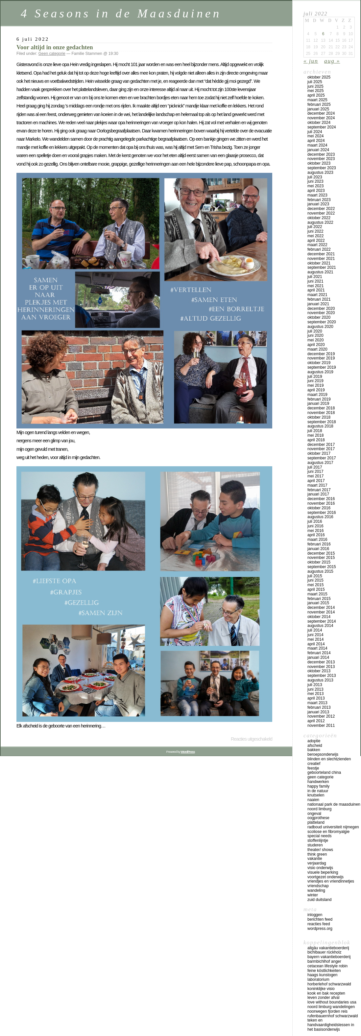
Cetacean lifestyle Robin (327, 966)
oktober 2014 (318, 616)
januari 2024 (318, 150)
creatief (313, 763)
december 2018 (321, 408)
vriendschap (318, 886)
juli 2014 (314, 630)
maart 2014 (317, 648)
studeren (315, 845)
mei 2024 (315, 136)
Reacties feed (318, 924)
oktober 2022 (318, 218)
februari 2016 (319, 544)
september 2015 (321, 566)
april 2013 (316, 698)
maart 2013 (317, 703)
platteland (316, 822)
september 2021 (321, 267)
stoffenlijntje (317, 840)
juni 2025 (315, 86)
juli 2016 (314, 521)
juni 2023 (315, 181)
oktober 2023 (318, 163)
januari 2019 (318, 403)
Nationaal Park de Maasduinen (333, 804)
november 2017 (321, 449)
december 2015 (321, 553)
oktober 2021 (318, 263)
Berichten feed (319, 919)
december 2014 (321, 607)
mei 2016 (315, 530)
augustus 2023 (320, 172)
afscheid (314, 745)
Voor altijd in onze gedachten (54, 47)
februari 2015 (319, 598)
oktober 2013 (318, 671)
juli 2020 (314, 331)
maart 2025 (317, 100)
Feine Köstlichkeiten (324, 970)
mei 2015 (315, 585)
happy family (318, 786)
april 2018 (316, 440)
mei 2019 (315, 385)
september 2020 (321, 322)
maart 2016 (317, 539)
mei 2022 (315, 236)
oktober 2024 (318, 122)
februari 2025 (319, 104)
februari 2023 (319, 199)
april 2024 (316, 140)
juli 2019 (314, 376)
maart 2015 (317, 594)
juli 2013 (314, 684)
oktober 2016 (318, 508)
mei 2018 (315, 435)
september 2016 (321, 512)
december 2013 (321, 662)
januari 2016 (318, 548)
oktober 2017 (318, 453)
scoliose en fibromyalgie (328, 831)
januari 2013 (318, 712)
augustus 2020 (320, 326)
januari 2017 (318, 494)
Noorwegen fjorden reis (327, 1011)
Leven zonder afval (323, 997)
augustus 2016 (320, 517)
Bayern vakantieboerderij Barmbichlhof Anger (328, 959)
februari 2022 (319, 249)
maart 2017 (317, 485)
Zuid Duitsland (319, 899)
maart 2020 (317, 349)
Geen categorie (51, 53)
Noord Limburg (319, 809)
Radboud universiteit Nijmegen (333, 827)
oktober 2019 (318, 362)
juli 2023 (314, 177)
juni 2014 (315, 635)
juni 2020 (315, 335)
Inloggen (314, 914)
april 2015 (316, 589)
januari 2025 (318, 109)
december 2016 (321, 498)
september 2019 (321, 367)
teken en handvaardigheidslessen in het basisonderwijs (330, 1025)
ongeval (314, 813)
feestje (313, 768)
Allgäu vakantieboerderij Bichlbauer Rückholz (328, 950)
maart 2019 (317, 394)
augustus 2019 (320, 372)
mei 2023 (315, 186)
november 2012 (321, 716)
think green (317, 854)
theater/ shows (320, 849)
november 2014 (321, 612)
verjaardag (316, 863)
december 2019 (321, 354)
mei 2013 (315, 693)
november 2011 (321, 725)
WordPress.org (319, 928)
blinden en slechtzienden (329, 759)
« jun (310, 61)
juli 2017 (314, 467)
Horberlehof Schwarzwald (329, 984)
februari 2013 (319, 707)
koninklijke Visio (321, 988)
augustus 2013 (320, 680)
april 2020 (316, 344)
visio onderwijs (320, 867)
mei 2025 (315, 90)
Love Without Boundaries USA (331, 1002)
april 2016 (316, 535)
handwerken (318, 781)
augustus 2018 (320, 426)
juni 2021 (315, 281)
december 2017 (321, 444)
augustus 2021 (320, 272)
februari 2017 (319, 490)
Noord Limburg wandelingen (331, 1006)
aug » (332, 61)
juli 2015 (314, 576)
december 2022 (321, 208)
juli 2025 (314, 82)
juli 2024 (314, 131)
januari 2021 (318, 304)
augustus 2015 (320, 571)
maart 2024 (317, 145)
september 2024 (321, 127)
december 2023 (321, 154)
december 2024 (321, 113)
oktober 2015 (318, 562)
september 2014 (321, 621)
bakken (313, 750)
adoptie (313, 741)
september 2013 (321, 675)
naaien (313, 799)
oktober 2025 (318, 77)
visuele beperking (322, 872)
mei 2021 (315, 286)
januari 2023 (318, 204)
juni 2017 (315, 471)
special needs (319, 836)
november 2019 (321, 358)
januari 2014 (318, 657)
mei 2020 (315, 340)
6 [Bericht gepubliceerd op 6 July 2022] (323, 34)
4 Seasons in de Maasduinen (121, 13)
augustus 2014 (320, 625)
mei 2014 (315, 639)
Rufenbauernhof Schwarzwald (332, 1016)
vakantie (314, 858)
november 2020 (321, 313)
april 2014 (316, 644)
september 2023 (321, 168)
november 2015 (321, 557)
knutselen (315, 795)
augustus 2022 (320, 222)
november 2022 (321, 213)
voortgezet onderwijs (325, 877)
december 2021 (321, 254)
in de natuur (317, 791)
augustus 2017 (320, 462)
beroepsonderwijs (322, 754)
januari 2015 (318, 603)
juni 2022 (315, 231)
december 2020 (321, 308)
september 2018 (321, 422)
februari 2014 (319, 653)
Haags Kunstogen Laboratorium (322, 977)
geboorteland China (324, 772)
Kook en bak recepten (326, 993)
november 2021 (321, 258)
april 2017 (316, 480)
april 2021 (316, 290)
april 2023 (316, 190)
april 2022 (316, 240)
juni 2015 (315, 580)
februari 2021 (319, 299)
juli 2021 (314, 276)
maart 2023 (317, 195)
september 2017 (321, 458)
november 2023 (321, 158)
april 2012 (316, 721)
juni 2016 (315, 526)
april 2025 (316, 95)
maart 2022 (317, 244)
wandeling (316, 890)
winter (312, 895)
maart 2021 (317, 294)
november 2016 (321, 503)
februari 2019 (319, 399)
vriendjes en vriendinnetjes (330, 881)
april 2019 (316, 390)
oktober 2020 (318, 317)
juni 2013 (315, 689)
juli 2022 (314, 226)
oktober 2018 (318, 417)
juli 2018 (314, 430)
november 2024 (321, 118)
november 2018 (321, 412)
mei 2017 (315, 476)
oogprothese (318, 818)
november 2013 (321, 666)
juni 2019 (315, 381)
